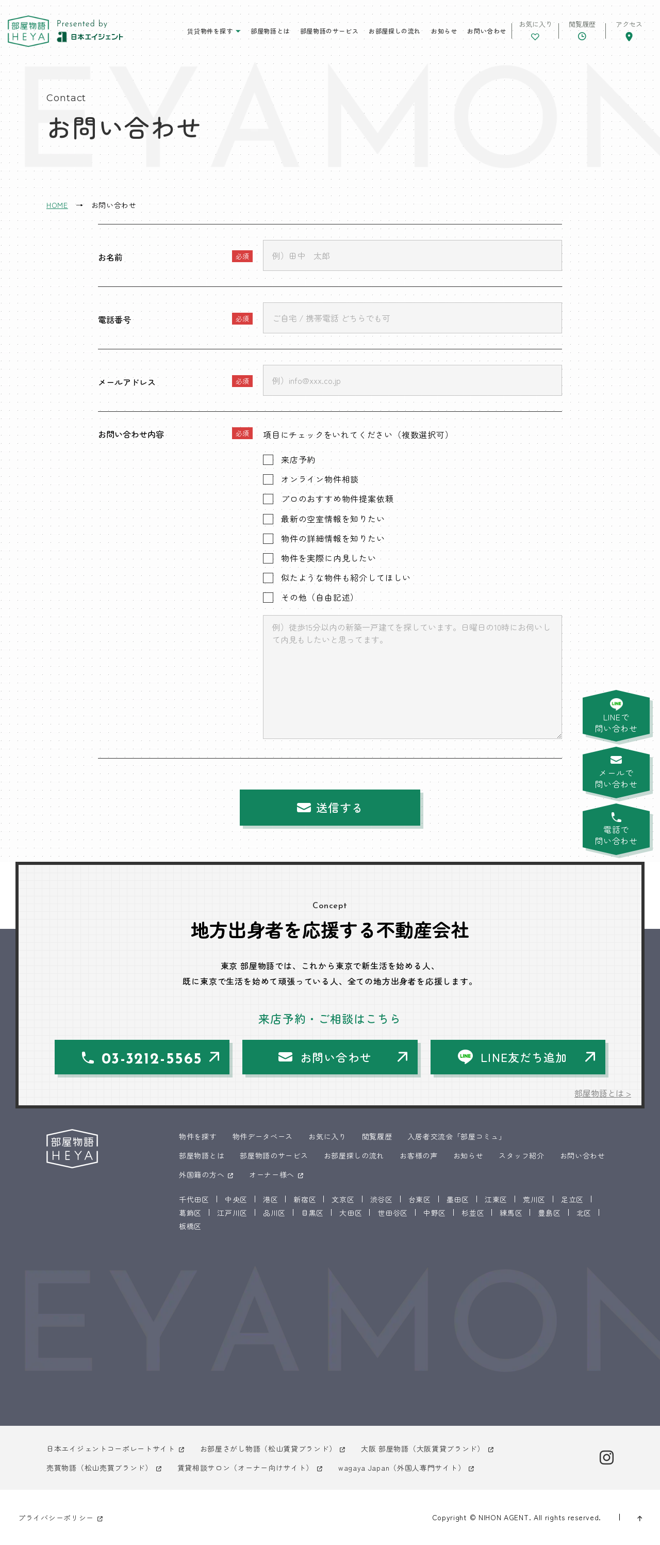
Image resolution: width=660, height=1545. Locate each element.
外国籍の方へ (201, 1174)
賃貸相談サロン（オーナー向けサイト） (245, 1467)
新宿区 (304, 1199)
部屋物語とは (270, 30)
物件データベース (263, 1136)
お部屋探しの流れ (395, 30)
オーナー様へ (271, 1174)
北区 (583, 1212)
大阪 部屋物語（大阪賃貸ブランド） (423, 1448)
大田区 (350, 1212)
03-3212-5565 (152, 1060)
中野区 (434, 1212)
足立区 (572, 1199)
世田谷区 (392, 1212)
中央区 (236, 1199)
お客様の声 (419, 1155)
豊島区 (549, 1212)
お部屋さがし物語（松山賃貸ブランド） (268, 1448)
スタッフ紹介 (521, 1155)
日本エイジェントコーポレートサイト (110, 1448)
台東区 (419, 1199)
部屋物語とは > (602, 1093)
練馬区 (511, 1212)
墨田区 (458, 1199)
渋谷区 (381, 1199)
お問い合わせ (486, 30)
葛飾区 (190, 1212)
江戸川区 (232, 1212)
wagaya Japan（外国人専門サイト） (401, 1467)
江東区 (496, 1199)
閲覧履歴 (377, 1136)
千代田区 (194, 1199)
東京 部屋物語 (28, 31)
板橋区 (190, 1226)
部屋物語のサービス (329, 30)
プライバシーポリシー (56, 1517)
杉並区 (472, 1212)
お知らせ (444, 30)
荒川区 (534, 1199)
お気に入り (327, 1136)
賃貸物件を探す (210, 30)
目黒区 (312, 1212)
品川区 (274, 1212)
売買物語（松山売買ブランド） (99, 1467)
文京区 (343, 1199)
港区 (270, 1199)
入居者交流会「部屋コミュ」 (456, 1136)
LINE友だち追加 (524, 1057)
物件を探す (198, 1136)
